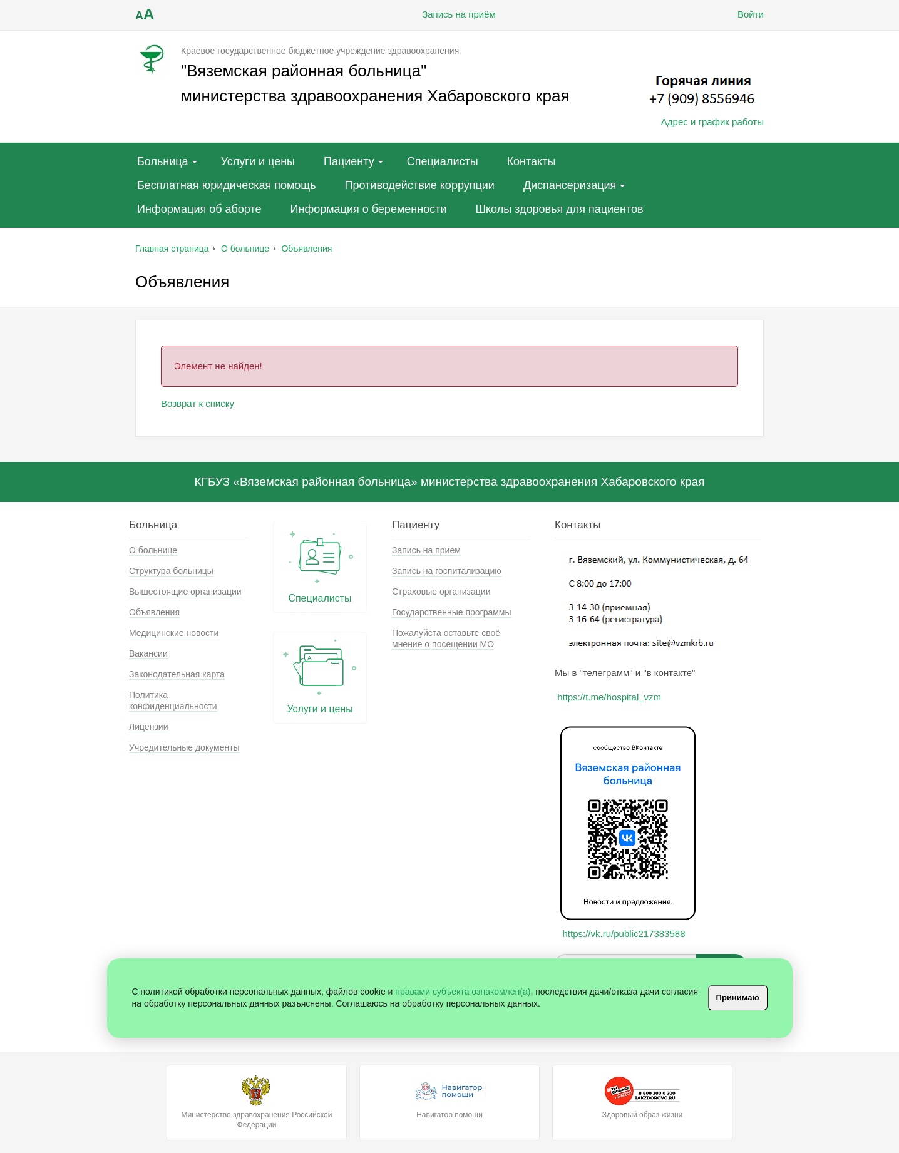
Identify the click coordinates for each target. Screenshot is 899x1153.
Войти (741, 14)
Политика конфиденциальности (173, 700)
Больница (162, 161)
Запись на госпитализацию (446, 571)
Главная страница (172, 248)
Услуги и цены (258, 161)
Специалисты (442, 161)
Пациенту (349, 161)
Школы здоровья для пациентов (559, 209)
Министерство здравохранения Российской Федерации (256, 1102)
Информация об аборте (199, 209)
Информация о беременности (368, 209)
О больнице (245, 248)
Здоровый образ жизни (642, 1097)
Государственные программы (451, 612)
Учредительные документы (184, 747)
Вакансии (148, 653)
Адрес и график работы (712, 121)
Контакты (531, 161)
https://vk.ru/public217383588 (624, 933)
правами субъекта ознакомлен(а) (462, 991)
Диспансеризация (569, 185)
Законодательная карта (177, 674)
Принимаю (737, 997)
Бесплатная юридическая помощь (226, 185)
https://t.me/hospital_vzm (609, 697)
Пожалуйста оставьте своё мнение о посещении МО (446, 638)
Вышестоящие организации (185, 592)
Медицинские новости (173, 633)
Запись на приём (449, 14)
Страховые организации (441, 592)
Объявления (306, 248)
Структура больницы (171, 571)
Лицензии (148, 727)
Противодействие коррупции (420, 185)
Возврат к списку (197, 403)
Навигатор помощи (449, 1097)
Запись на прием (426, 550)
